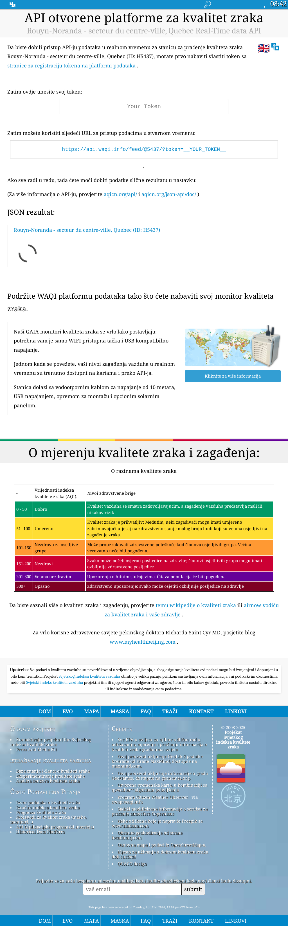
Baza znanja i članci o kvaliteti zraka (53, 771)
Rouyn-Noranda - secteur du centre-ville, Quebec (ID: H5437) (87, 229)
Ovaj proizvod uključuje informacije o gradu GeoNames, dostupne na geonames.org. (160, 775)
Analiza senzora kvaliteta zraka (48, 781)
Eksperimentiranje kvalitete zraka (50, 776)
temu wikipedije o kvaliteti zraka (196, 605)
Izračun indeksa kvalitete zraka (48, 807)
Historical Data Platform (40, 831)
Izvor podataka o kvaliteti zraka (48, 802)
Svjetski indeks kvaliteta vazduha (55, 682)
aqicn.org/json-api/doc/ (168, 194)
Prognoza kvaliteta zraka (41, 812)
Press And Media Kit (36, 749)
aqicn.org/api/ (120, 194)
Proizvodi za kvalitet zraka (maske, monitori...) (48, 819)
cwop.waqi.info (127, 802)
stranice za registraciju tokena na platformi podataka (71, 65)
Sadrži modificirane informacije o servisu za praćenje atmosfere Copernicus (160, 811)
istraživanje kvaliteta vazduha (50, 760)
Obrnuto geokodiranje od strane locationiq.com (147, 835)
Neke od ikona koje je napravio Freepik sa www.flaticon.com (157, 823)
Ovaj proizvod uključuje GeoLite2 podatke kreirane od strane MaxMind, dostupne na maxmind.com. (157, 761)
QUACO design (132, 863)
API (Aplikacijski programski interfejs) (55, 827)
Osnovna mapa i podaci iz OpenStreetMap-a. (162, 845)
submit (193, 889)
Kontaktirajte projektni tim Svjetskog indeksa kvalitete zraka (50, 742)
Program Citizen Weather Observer (153, 797)
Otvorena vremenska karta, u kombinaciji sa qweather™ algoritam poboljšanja (159, 787)
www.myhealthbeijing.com (143, 641)
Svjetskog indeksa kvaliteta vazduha (90, 676)
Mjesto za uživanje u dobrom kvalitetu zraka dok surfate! (160, 854)
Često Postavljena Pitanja (45, 791)
